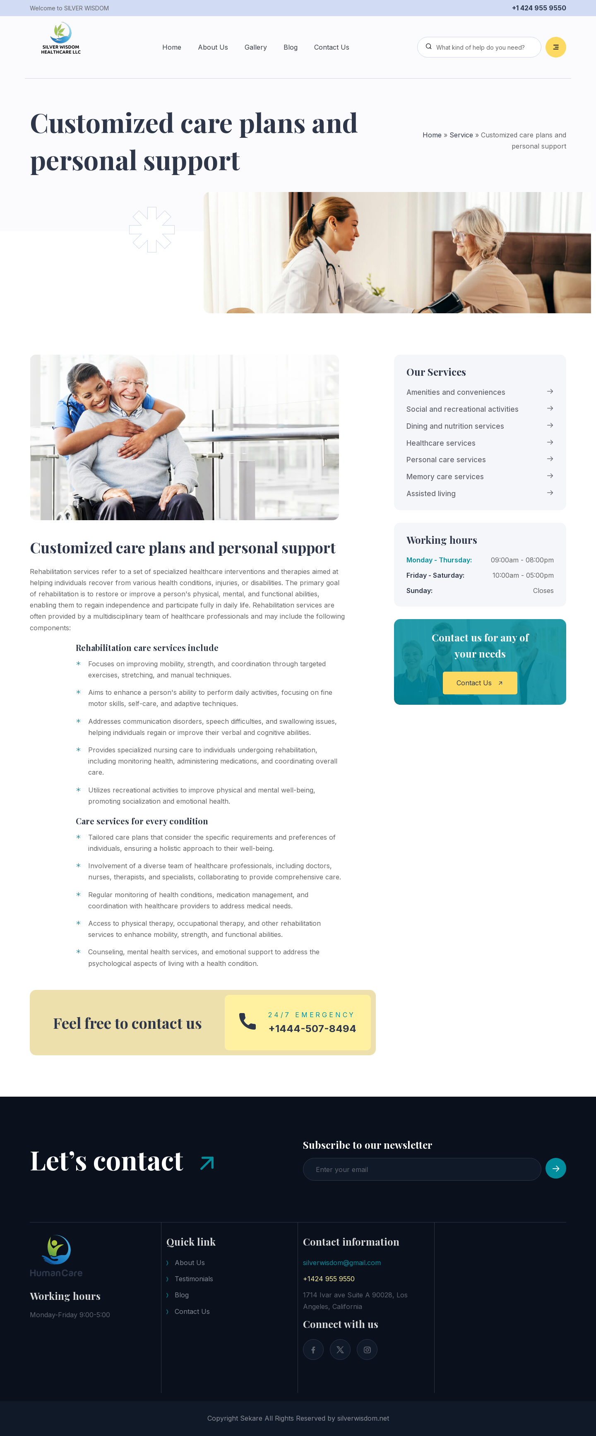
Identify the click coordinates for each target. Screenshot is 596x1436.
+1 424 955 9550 (539, 8)
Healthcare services (441, 443)
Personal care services (446, 460)
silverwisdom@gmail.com (342, 1262)
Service (461, 135)
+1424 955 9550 (329, 1279)
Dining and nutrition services (455, 426)
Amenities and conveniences (455, 392)
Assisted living (431, 494)
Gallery (256, 47)
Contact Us (331, 47)
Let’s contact (125, 1162)
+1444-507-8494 (312, 1029)
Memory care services (445, 477)
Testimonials (194, 1279)
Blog (291, 47)
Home (171, 47)
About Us (213, 47)
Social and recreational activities (462, 409)
